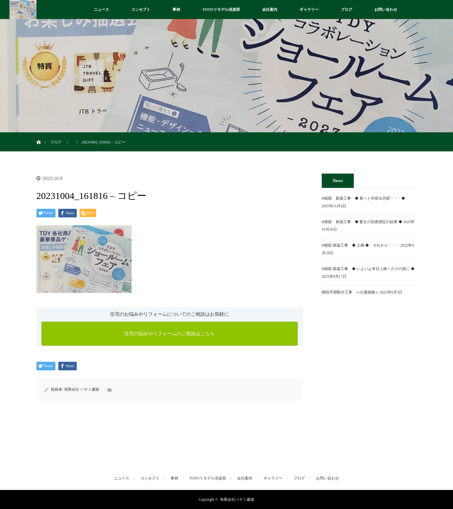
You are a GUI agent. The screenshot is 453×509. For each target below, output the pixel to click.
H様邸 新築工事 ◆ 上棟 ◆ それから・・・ (361, 245)
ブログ (346, 9)
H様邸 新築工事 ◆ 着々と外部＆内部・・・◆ (365, 198)
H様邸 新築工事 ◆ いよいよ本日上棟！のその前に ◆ (368, 269)
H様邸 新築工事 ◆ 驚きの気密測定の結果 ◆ (362, 222)
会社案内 (269, 9)
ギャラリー (309, 9)
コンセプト (140, 9)
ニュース (101, 9)
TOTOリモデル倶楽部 (221, 9)
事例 (176, 9)
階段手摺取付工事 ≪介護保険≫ (350, 292)
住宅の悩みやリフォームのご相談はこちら (169, 333)
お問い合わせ (385, 9)
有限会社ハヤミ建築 (237, 499)
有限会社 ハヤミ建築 (81, 389)
